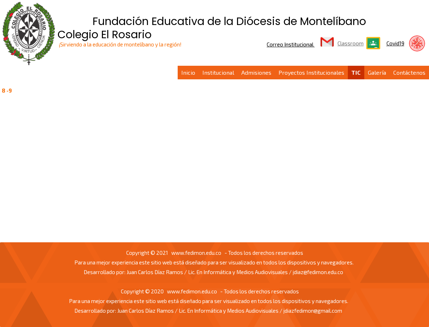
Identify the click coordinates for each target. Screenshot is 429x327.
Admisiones (256, 72)
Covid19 (395, 43)
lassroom (352, 43)
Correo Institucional (291, 44)
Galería (377, 72)
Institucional (218, 72)
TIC (356, 72)
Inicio (188, 72)
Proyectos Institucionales (311, 72)
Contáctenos (409, 72)
